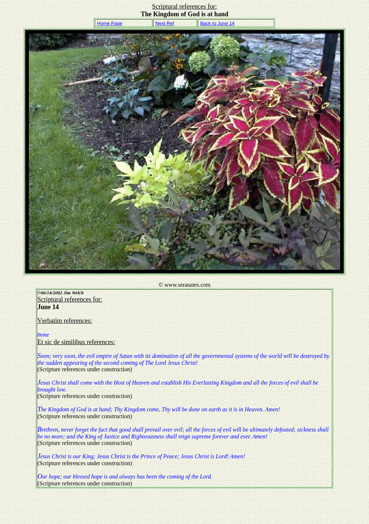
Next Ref (164, 23)
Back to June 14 (217, 23)
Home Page (109, 23)
